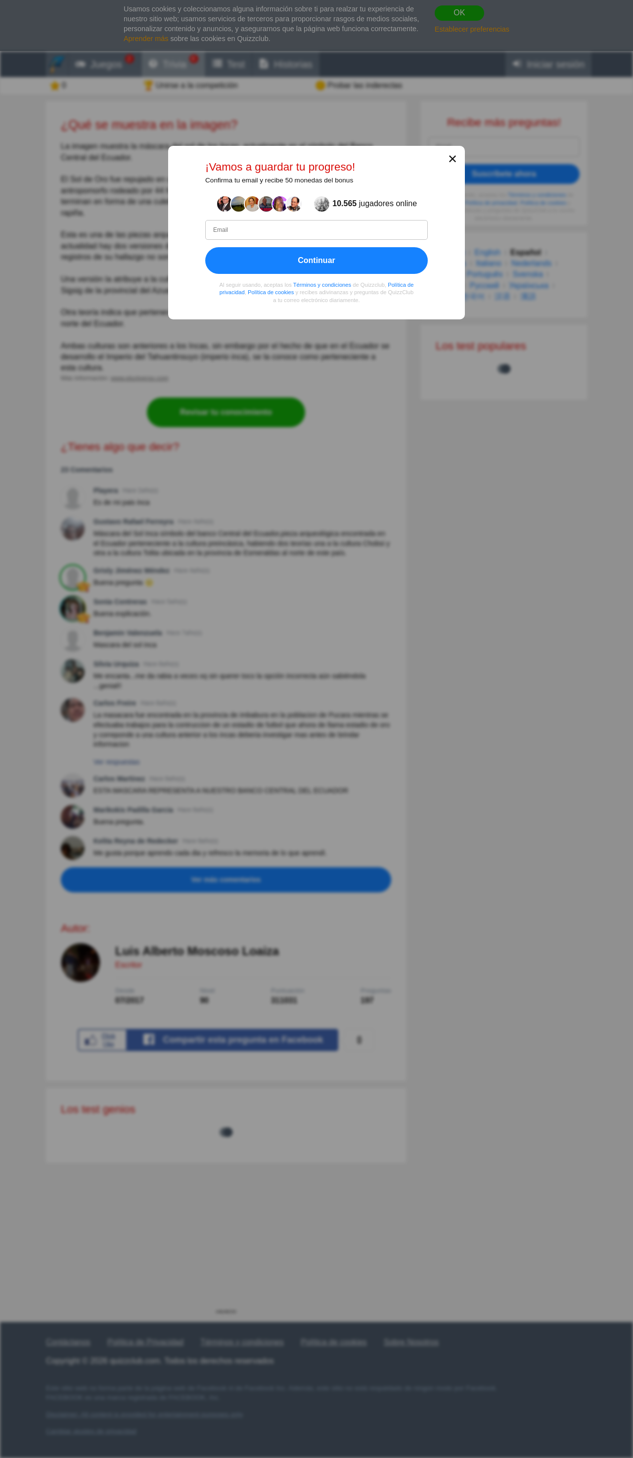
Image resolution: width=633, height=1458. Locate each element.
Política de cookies (271, 292)
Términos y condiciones (322, 285)
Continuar (316, 260)
